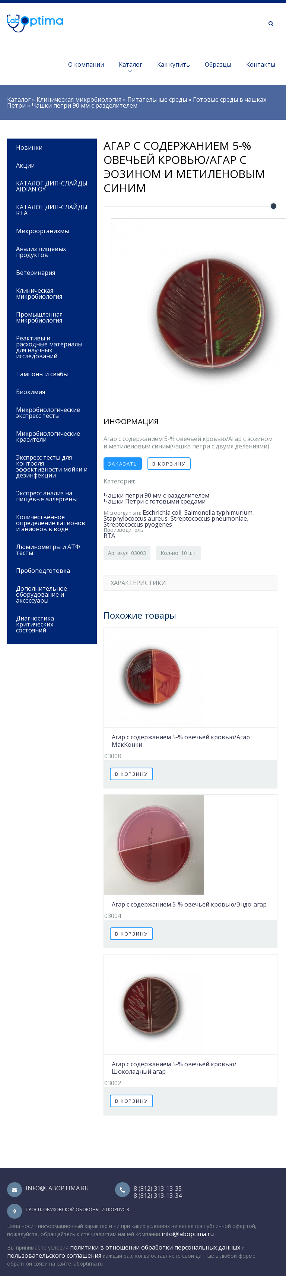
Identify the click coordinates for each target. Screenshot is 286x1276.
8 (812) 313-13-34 (158, 1195)
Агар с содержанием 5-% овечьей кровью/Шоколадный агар (174, 1068)
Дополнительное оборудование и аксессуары (49, 593)
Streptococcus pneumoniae (209, 518)
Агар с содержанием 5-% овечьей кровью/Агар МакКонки (181, 741)
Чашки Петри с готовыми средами (155, 501)
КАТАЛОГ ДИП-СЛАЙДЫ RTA (52, 210)
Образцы (218, 64)
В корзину (168, 463)
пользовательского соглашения (54, 1255)
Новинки (29, 147)
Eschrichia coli (162, 512)
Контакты (260, 64)
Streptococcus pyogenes (138, 524)
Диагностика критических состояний (49, 623)
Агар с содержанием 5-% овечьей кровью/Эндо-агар (189, 904)
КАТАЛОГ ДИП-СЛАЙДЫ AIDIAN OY (52, 186)
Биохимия (49, 391)
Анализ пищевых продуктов (49, 251)
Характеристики (138, 583)
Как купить (173, 64)
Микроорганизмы (42, 231)
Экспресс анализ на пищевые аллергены (46, 496)
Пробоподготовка (49, 570)
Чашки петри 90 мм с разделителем (84, 105)
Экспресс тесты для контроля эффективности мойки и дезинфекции (52, 466)
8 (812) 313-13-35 (158, 1188)
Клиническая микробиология (78, 99)
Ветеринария (49, 272)
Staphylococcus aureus (136, 518)
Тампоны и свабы (42, 374)
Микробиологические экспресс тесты (49, 412)
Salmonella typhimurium (218, 512)
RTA (109, 535)
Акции (25, 165)
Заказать (122, 463)
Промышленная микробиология (49, 316)
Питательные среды (157, 99)
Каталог (130, 67)
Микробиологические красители (48, 436)
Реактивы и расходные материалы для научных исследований (49, 346)
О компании (86, 64)
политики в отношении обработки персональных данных (155, 1247)
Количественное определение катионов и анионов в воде (50, 523)
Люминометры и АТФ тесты (48, 550)
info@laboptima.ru (57, 1188)
